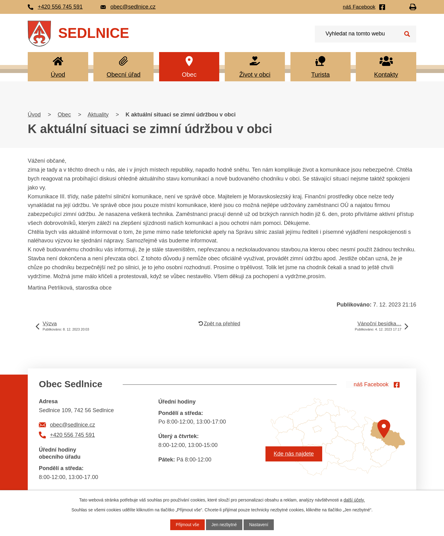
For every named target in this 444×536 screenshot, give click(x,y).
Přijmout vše (187, 524)
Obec (189, 74)
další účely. (354, 499)
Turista (320, 74)
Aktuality (98, 115)
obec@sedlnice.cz (72, 425)
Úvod (58, 74)
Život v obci (254, 74)
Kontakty (386, 74)
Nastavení (259, 524)
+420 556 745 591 (72, 435)
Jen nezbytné (224, 524)
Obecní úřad (124, 74)
